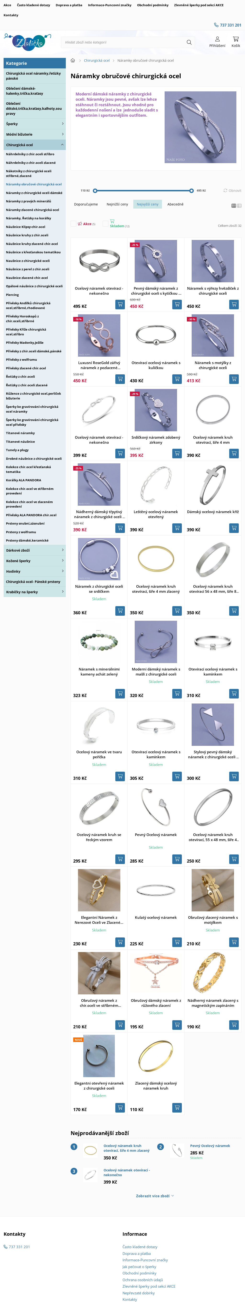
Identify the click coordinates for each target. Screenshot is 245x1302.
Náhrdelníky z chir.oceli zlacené (31, 163)
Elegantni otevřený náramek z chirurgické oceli (99, 1086)
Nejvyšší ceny (147, 204)
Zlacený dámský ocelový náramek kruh (156, 1086)
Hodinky (13, 571)
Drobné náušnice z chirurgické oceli (34, 458)
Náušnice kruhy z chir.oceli (27, 235)
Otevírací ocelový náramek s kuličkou (156, 365)
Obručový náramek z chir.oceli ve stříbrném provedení (99, 1003)
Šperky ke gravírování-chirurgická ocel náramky (32, 409)
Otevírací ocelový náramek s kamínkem (213, 671)
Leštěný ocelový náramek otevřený (156, 514)
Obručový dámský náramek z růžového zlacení (156, 1003)
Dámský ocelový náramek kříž (213, 511)
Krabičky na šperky (22, 592)
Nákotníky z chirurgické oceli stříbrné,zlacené (28, 173)
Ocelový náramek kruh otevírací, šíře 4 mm (213, 440)
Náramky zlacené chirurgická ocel (32, 210)
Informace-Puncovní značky (109, 5)
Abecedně (175, 204)
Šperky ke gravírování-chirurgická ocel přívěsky (32, 422)
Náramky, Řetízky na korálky (28, 218)
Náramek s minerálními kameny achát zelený (99, 671)
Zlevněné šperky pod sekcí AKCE (198, 5)
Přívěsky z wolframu (21, 359)
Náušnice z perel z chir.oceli (27, 269)
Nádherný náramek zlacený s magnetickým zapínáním (213, 1003)
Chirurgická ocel (19, 145)
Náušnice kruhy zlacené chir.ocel (32, 244)
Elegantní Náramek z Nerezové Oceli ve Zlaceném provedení (99, 920)
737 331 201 (230, 25)
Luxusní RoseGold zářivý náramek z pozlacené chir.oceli (99, 365)
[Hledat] (189, 42)
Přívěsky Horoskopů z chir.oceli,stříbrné (22, 318)
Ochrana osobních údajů (142, 1279)
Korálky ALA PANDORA (23, 480)
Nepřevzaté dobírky (138, 1293)
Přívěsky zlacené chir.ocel (26, 368)
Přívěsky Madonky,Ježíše (25, 342)
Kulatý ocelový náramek (156, 917)
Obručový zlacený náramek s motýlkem (213, 920)
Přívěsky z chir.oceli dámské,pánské (33, 351)
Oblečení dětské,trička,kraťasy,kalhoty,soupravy (34, 108)
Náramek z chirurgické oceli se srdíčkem (99, 589)
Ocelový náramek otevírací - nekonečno (99, 291)
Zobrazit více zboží (153, 1195)
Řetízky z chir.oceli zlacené (27, 385)
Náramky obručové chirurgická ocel (34, 184)
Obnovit (235, 190)
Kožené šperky (18, 561)
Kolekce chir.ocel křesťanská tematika (28, 469)
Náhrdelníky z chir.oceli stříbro (30, 154)
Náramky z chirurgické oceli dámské (34, 193)
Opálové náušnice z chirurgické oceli (34, 286)
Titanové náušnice (20, 441)
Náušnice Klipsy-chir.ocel (25, 227)
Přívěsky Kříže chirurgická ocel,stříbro (26, 331)
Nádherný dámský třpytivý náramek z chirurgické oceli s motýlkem (99, 514)
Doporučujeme (86, 204)
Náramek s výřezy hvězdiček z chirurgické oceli (213, 291)
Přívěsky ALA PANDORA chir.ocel (31, 515)
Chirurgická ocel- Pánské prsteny (33, 581)
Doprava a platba (69, 5)
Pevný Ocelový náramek (156, 834)
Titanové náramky (20, 433)
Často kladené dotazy (33, 5)
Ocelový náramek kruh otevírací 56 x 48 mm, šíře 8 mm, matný (212, 589)
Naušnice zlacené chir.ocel (27, 278)
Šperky (12, 124)
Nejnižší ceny (117, 204)
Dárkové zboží (18, 550)
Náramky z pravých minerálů (28, 201)
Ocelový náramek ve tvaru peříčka (99, 754)
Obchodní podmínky (152, 5)
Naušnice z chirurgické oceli (28, 261)
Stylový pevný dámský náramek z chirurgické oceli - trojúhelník (213, 754)
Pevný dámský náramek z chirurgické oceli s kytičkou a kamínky (156, 291)
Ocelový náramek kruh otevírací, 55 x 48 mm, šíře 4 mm (213, 837)
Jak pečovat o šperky (139, 1266)
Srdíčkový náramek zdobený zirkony (156, 440)
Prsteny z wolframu (21, 532)
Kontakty (11, 15)
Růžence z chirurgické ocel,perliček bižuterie (33, 395)
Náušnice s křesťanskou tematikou (33, 252)
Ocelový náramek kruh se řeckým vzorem (99, 837)
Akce (7, 5)
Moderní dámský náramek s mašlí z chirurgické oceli (156, 671)
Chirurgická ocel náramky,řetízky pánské (33, 76)
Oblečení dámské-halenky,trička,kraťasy (24, 91)
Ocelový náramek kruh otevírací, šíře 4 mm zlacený (156, 589)
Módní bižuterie (19, 134)
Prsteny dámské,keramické (27, 540)
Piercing (12, 295)
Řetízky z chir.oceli (20, 376)
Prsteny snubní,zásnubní (25, 523)
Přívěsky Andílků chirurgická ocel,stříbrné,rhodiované (28, 305)
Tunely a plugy (17, 450)
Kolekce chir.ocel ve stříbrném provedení (30, 491)
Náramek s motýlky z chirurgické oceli (213, 365)
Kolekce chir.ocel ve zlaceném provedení (29, 504)
